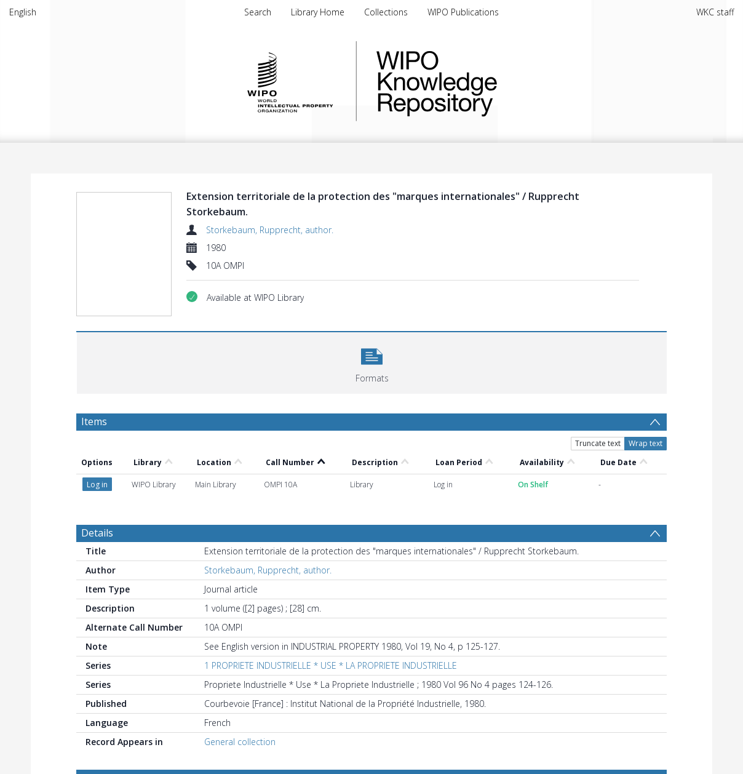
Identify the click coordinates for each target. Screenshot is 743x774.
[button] (372, 361)
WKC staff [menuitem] (715, 12)
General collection (240, 742)
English (22, 12)
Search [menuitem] (257, 12)
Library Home (317, 12)
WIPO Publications (463, 12)
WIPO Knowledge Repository (487, 81)
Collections (386, 12)
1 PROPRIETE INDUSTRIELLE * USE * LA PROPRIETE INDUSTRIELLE (330, 665)
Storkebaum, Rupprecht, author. (269, 230)
